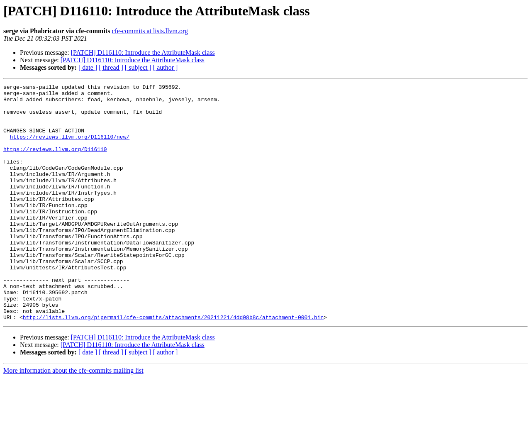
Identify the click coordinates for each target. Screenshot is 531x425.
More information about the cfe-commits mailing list (73, 417)
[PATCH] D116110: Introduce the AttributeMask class (143, 52)
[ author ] (165, 67)
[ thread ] (111, 67)
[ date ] (87, 67)
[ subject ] (138, 67)
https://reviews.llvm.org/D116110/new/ (70, 147)
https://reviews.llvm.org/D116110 (55, 162)
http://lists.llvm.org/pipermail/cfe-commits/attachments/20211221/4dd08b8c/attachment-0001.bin (173, 364)
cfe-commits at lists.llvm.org (150, 30)
